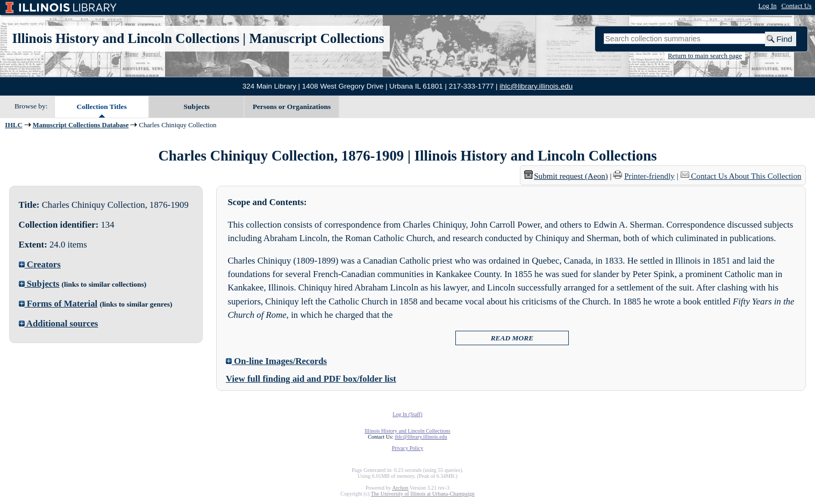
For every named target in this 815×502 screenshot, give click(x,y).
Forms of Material (58, 304)
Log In (768, 6)
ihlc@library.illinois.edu (536, 86)
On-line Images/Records (276, 361)
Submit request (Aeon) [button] (566, 176)
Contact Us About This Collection (746, 176)
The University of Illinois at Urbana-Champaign (423, 494)
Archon (400, 488)
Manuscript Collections (316, 38)
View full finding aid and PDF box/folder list (311, 379)
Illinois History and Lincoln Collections (126, 38)
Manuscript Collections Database (80, 125)
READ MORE (512, 338)
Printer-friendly (649, 176)
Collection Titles (102, 107)
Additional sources (58, 323)
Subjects (197, 107)
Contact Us (796, 6)
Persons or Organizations (292, 107)
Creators (40, 264)
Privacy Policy (408, 448)
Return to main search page (705, 56)
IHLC (13, 125)
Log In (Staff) (407, 414)
